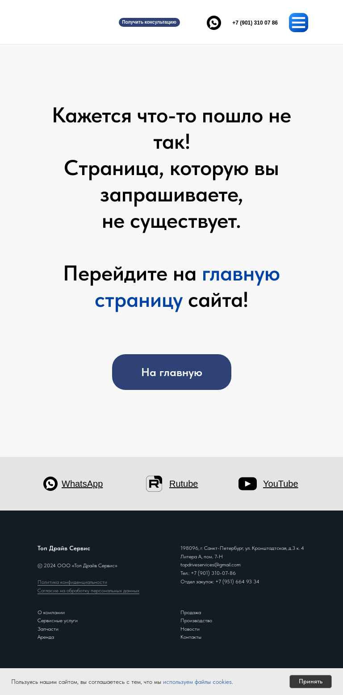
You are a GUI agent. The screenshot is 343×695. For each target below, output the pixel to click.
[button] (149, 22)
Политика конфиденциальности (72, 582)
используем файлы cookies (197, 681)
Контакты (190, 637)
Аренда (46, 637)
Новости (190, 629)
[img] (64, 22)
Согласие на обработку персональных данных (88, 590)
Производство (196, 620)
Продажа (190, 612)
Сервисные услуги (58, 620)
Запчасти (48, 629)
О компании (51, 612)
